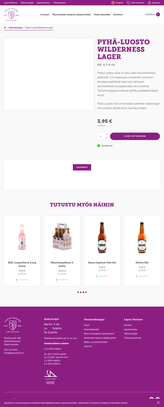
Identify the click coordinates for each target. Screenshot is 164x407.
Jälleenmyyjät (27, 2)
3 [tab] (83, 293)
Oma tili (88, 347)
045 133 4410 (10, 350)
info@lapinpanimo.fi (13, 353)
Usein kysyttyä (102, 14)
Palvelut (118, 14)
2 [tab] (80, 293)
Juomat (44, 14)
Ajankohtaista (43, 2)
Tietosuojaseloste (132, 338)
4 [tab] (86, 293)
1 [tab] (78, 293)
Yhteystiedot (59, 2)
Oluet (86, 325)
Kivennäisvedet (91, 330)
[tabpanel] (22, 251)
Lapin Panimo (10, 2)
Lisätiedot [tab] (82, 167)
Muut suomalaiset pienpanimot (99, 334)
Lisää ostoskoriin (135, 136)
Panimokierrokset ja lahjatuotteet (71, 14)
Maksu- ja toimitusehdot (95, 342)
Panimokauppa (94, 319)
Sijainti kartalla (11, 345)
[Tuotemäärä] (102, 136)
